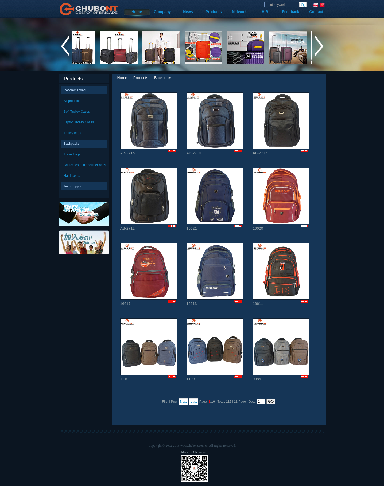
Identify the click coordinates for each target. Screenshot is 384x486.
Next (183, 401)
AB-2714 (215, 123)
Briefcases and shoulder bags (85, 165)
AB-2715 (148, 123)
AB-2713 (281, 123)
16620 (281, 199)
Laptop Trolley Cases (79, 122)
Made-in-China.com (194, 452)
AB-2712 (148, 199)
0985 (281, 349)
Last (194, 401)
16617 (148, 274)
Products (213, 12)
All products (72, 101)
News (188, 12)
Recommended (75, 90)
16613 (215, 274)
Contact (316, 12)
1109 (215, 349)
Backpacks (71, 144)
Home (136, 12)
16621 (215, 199)
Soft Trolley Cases (77, 111)
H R (265, 12)
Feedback (290, 12)
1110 (148, 349)
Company (162, 12)
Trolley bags (72, 133)
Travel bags (72, 154)
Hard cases (72, 176)
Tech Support (73, 186)
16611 (281, 274)
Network (239, 12)
